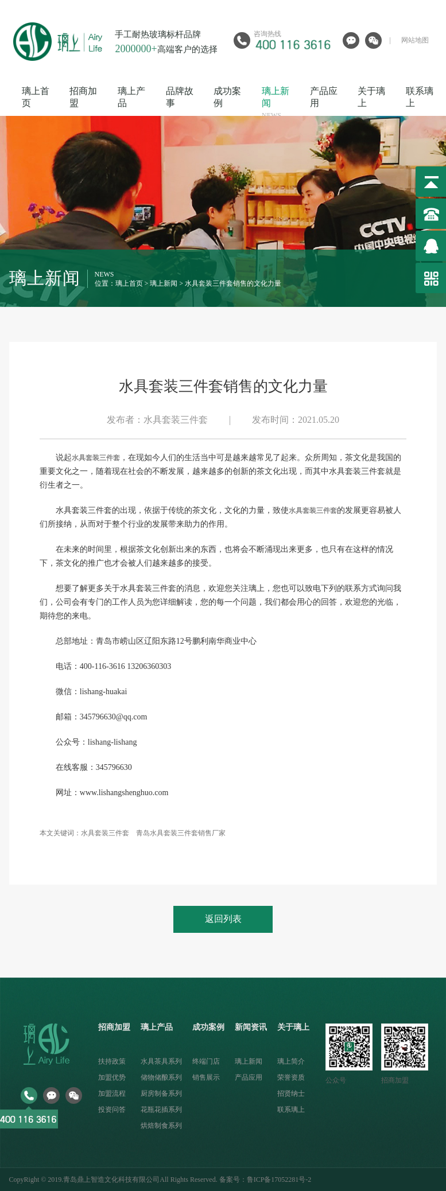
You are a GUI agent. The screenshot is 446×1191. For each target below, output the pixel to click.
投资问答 (112, 1110)
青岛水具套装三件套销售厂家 (181, 833)
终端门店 (206, 1061)
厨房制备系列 (161, 1093)
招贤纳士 (291, 1093)
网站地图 (415, 40)
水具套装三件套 (105, 833)
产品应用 (248, 1077)
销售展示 (206, 1077)
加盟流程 (112, 1093)
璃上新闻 (163, 283)
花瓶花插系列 (161, 1110)
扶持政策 (112, 1061)
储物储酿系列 (161, 1077)
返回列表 (223, 919)
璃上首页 (129, 283)
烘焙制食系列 (161, 1126)
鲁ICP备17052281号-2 (279, 1180)
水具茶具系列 (161, 1061)
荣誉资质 (291, 1077)
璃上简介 (291, 1061)
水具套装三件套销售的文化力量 (233, 283)
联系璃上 (291, 1110)
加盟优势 (112, 1077)
